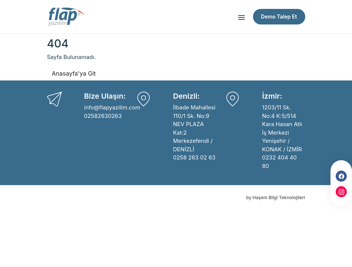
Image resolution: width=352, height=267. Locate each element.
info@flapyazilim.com (112, 107)
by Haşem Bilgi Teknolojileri (275, 197)
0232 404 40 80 (279, 161)
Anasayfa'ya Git (74, 73)
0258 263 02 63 (194, 157)
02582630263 (103, 115)
